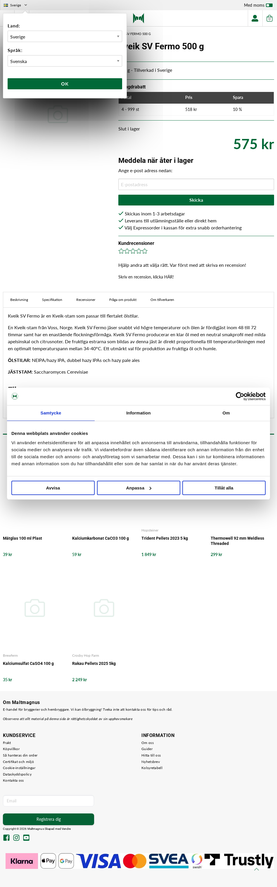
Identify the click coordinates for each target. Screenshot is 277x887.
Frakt (7, 742)
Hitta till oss (151, 755)
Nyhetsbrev (150, 761)
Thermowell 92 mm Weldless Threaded (237, 541)
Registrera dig (49, 819)
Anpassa (138, 487)
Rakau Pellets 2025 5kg (94, 663)
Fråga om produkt (122, 299)
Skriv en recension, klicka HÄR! (146, 276)
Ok (65, 83)
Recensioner (85, 299)
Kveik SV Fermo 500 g (133, 34)
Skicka (196, 200)
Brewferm (10, 655)
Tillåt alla (224, 487)
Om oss (147, 742)
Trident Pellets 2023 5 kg (164, 538)
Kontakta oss (13, 780)
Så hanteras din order (20, 755)
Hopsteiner (149, 530)
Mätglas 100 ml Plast (22, 538)
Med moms (258, 6)
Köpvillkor (11, 749)
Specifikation (52, 299)
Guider (147, 749)
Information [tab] (138, 412)
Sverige (16, 5)
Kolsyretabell (151, 768)
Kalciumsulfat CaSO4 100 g (28, 663)
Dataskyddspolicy (17, 774)
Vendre (66, 828)
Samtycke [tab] (51, 412)
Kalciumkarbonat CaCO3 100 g (100, 538)
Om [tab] (226, 412)
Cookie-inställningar (19, 768)
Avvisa (53, 487)
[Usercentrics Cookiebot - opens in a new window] (240, 396)
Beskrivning (19, 299)
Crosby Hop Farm (85, 655)
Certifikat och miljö (18, 761)
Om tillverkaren (162, 299)
